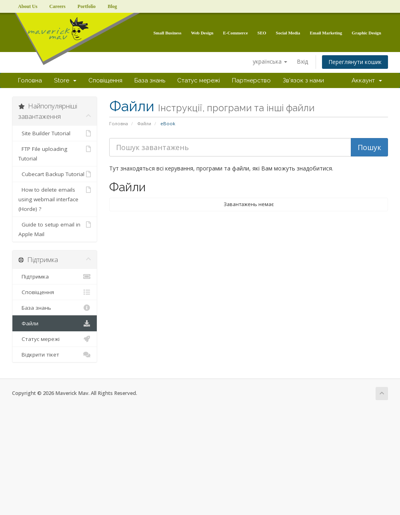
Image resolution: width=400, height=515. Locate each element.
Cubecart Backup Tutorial (54, 174)
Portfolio (87, 6)
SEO (262, 32)
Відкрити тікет (54, 354)
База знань (149, 80)
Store (65, 80)
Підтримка (54, 276)
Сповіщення (105, 80)
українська (270, 61)
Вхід (302, 61)
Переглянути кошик (355, 62)
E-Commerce (235, 32)
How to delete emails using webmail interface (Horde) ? (54, 198)
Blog (112, 6)
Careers (57, 6)
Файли (144, 123)
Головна (30, 80)
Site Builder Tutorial (54, 133)
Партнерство (251, 80)
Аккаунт (367, 80)
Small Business (168, 32)
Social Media (288, 32)
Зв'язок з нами (303, 80)
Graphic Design (366, 32)
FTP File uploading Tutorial (54, 153)
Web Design (202, 32)
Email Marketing (326, 32)
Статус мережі (198, 80)
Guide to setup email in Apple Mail (54, 229)
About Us (27, 6)
